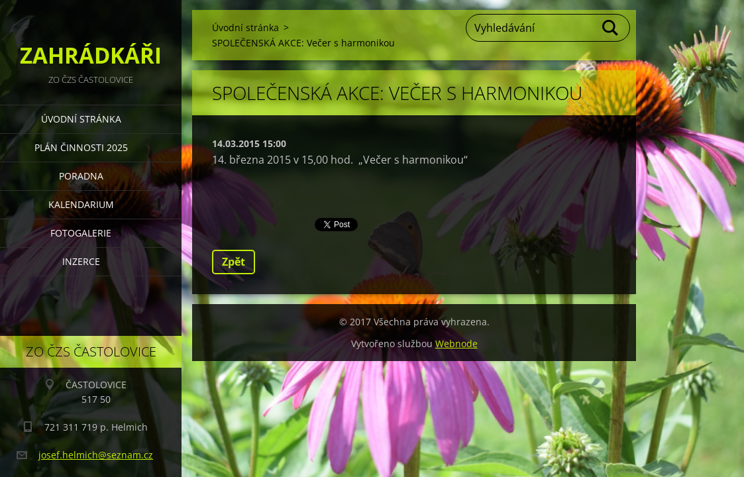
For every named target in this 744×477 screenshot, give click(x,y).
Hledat (610, 28)
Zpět (233, 261)
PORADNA (81, 176)
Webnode (456, 343)
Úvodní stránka (81, 119)
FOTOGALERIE (80, 233)
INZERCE (81, 261)
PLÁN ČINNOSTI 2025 (81, 147)
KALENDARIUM (81, 204)
